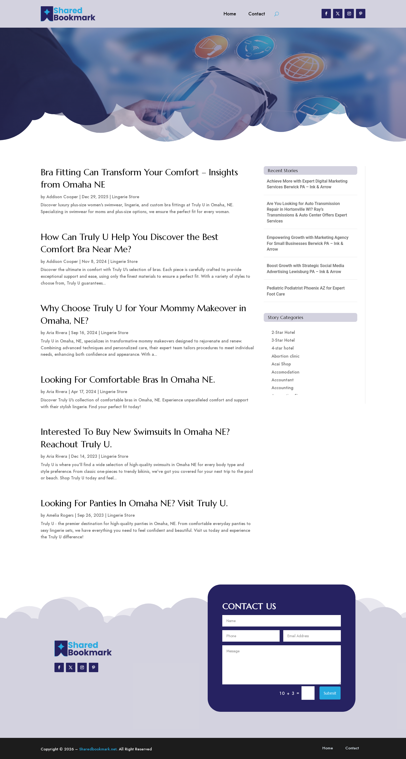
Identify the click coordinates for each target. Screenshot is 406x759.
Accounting (282, 388)
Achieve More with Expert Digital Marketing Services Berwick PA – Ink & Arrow (307, 184)
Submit (330, 693)
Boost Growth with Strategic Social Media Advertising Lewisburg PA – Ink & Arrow (305, 268)
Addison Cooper (62, 197)
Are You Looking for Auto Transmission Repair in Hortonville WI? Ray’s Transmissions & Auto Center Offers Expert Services (307, 212)
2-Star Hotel (283, 332)
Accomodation (285, 372)
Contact (256, 13)
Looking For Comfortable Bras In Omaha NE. (128, 379)
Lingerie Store (125, 197)
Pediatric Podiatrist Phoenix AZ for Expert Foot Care (306, 291)
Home (230, 13)
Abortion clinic (285, 356)
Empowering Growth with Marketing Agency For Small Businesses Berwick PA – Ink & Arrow (308, 243)
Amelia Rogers (59, 515)
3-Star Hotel (283, 340)
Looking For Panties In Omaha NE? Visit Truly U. (134, 503)
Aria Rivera (56, 333)
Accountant (283, 380)
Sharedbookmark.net (97, 749)
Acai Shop (281, 364)
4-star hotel (283, 348)
